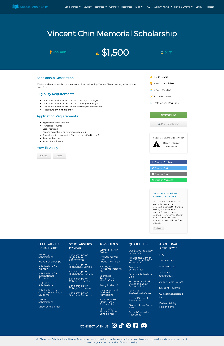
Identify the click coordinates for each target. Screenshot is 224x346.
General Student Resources (138, 299)
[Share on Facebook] (168, 162)
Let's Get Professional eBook (140, 292)
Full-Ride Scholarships (45, 284)
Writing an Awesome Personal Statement (111, 269)
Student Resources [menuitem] (93, 6)
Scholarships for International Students (47, 276)
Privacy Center (167, 266)
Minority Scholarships (45, 300)
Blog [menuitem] (137, 6)
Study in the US (109, 285)
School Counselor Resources (139, 313)
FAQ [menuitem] (148, 6)
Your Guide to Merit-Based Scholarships (108, 302)
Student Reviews (169, 287)
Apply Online (168, 115)
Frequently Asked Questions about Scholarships (139, 284)
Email (60, 155)
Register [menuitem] (209, 6)
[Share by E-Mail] (168, 174)
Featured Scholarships (136, 268)
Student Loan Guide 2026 (141, 306)
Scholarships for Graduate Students (80, 294)
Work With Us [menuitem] (161, 6)
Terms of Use (167, 260)
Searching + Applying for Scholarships (107, 278)
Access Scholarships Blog (140, 275)
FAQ (161, 254)
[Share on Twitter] (168, 168)
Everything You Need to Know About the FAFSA (110, 259)
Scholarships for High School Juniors (80, 265)
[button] (80, 7)
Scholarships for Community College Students (50, 292)
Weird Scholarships (49, 261)
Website (158, 228)
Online (43, 155)
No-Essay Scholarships (45, 255)
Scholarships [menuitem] (71, 6)
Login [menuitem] (198, 6)
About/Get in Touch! (171, 282)
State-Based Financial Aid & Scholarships (108, 311)
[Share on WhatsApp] (168, 180)
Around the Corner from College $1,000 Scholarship (140, 260)
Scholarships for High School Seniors (81, 272)
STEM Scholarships (49, 306)
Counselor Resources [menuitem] (120, 6)
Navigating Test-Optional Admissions (109, 292)
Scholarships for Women (47, 267)
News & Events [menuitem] (182, 6)
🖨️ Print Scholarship (168, 124)
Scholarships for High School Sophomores (78, 257)
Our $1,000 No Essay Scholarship (141, 251)
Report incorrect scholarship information (168, 143)
